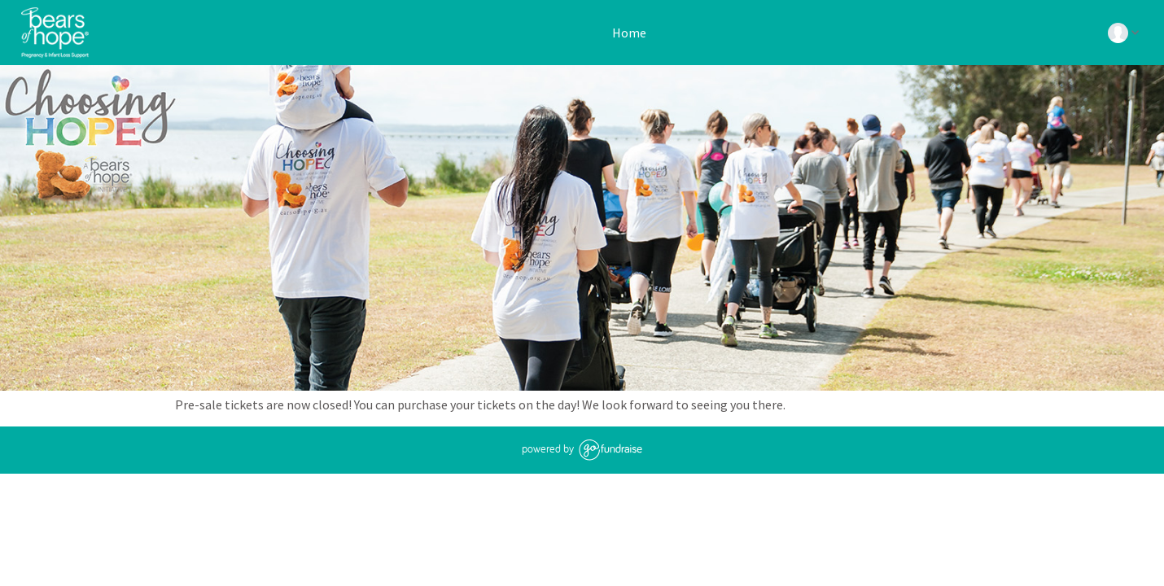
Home (628, 32)
